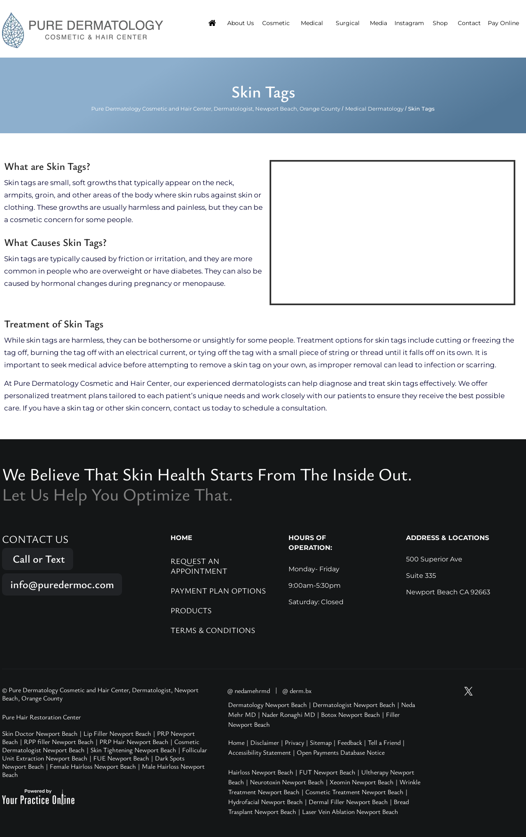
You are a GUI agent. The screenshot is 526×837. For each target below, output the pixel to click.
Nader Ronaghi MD (288, 714)
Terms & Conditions (213, 630)
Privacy (294, 742)
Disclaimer (264, 742)
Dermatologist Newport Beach (354, 704)
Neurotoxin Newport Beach (287, 781)
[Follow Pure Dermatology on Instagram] (484, 691)
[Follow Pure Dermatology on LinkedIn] (515, 691)
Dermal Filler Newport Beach (348, 801)
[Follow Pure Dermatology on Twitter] (468, 691)
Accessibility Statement (259, 752)
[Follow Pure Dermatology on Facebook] (499, 691)
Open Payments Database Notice (341, 752)
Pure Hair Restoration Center (41, 716)
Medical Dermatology (374, 108)
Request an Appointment (199, 566)
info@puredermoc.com (62, 584)
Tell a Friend (384, 742)
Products (191, 610)
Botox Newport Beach (350, 714)
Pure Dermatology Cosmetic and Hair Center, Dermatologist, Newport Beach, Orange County (215, 108)
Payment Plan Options (218, 590)
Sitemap (321, 742)
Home (236, 742)
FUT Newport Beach (327, 772)
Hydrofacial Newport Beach (265, 801)
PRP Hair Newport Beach (133, 741)
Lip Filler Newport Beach (117, 733)
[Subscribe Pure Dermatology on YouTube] (453, 691)
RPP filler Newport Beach (59, 741)
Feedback (349, 742)
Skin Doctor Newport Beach (40, 733)
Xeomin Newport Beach (362, 781)
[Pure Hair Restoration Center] (82, 29)
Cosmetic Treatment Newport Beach (354, 791)
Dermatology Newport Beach (267, 704)
